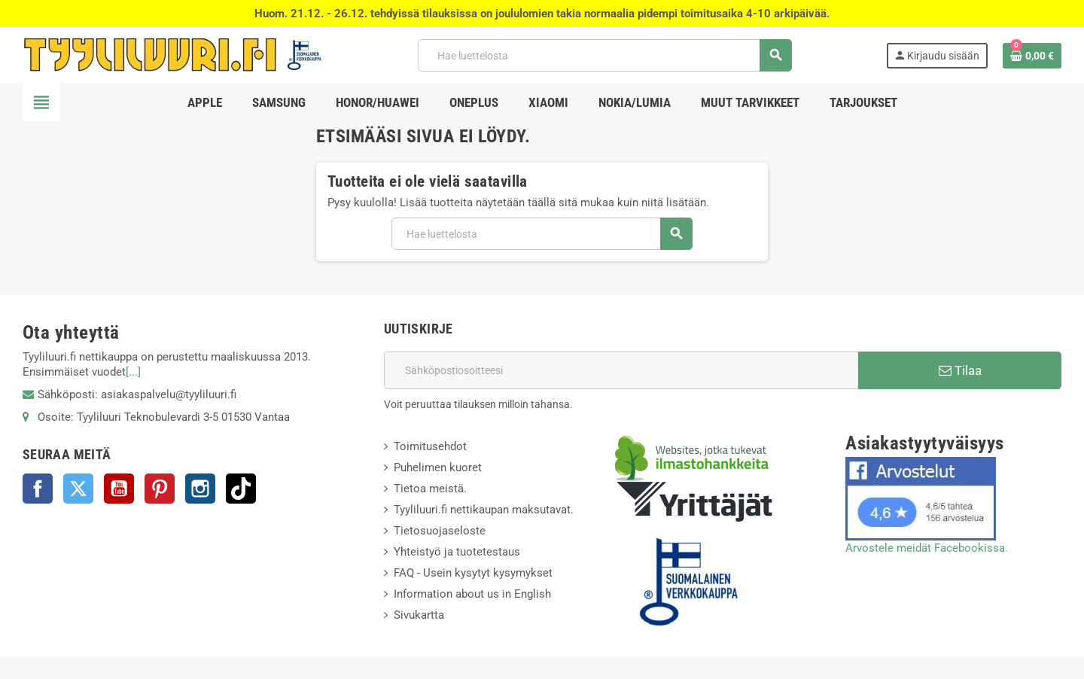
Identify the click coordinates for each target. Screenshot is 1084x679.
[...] (133, 372)
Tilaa (960, 370)
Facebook (38, 488)
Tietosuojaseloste (440, 530)
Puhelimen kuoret (438, 467)
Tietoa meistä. (430, 488)
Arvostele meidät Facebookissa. (926, 548)
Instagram (200, 488)
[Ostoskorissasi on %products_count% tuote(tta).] (1032, 56)
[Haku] (604, 55)
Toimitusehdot (430, 446)
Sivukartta (419, 615)
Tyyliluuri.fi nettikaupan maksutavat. (484, 509)
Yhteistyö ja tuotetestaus (457, 552)
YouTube (119, 488)
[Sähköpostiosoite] (621, 370)
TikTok (241, 488)
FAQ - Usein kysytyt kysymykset (473, 573)
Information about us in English (472, 594)
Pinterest (160, 488)
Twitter (78, 488)
